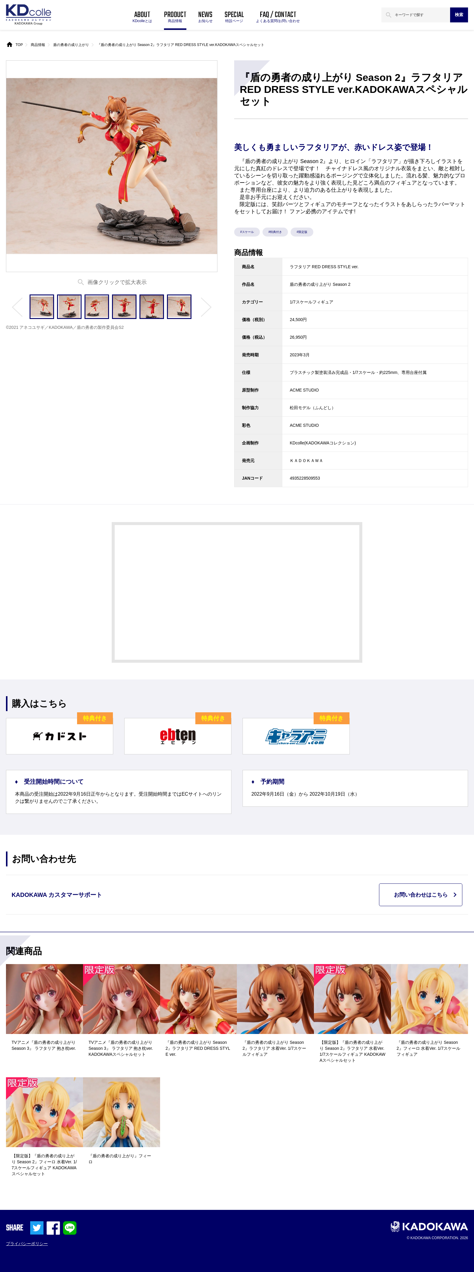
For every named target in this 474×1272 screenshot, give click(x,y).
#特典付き (275, 232)
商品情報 (38, 45)
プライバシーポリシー (27, 1243)
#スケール (247, 232)
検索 (459, 14)
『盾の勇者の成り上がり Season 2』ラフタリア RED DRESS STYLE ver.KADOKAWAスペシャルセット (180, 45)
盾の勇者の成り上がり (71, 45)
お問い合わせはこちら (421, 895)
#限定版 (302, 232)
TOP (19, 45)
